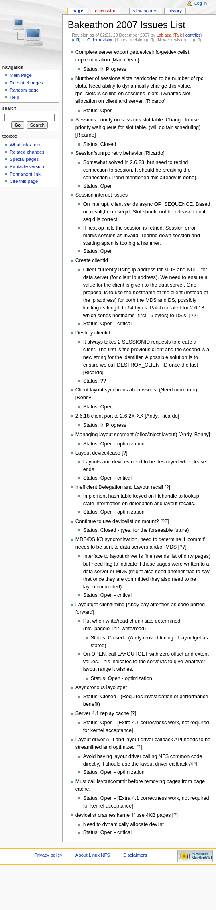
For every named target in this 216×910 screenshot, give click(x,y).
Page (77, 10)
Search (9, 108)
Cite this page (24, 181)
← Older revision (97, 39)
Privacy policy (48, 855)
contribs (192, 35)
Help (14, 97)
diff (76, 39)
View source (145, 10)
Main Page (21, 75)
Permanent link (25, 174)
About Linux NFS (92, 855)
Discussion (105, 10)
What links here (25, 144)
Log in (200, 3)
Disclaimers (135, 855)
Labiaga (164, 35)
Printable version (27, 166)
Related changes (27, 152)
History (175, 10)
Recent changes (26, 82)
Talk (178, 35)
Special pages (24, 159)
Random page (24, 90)
